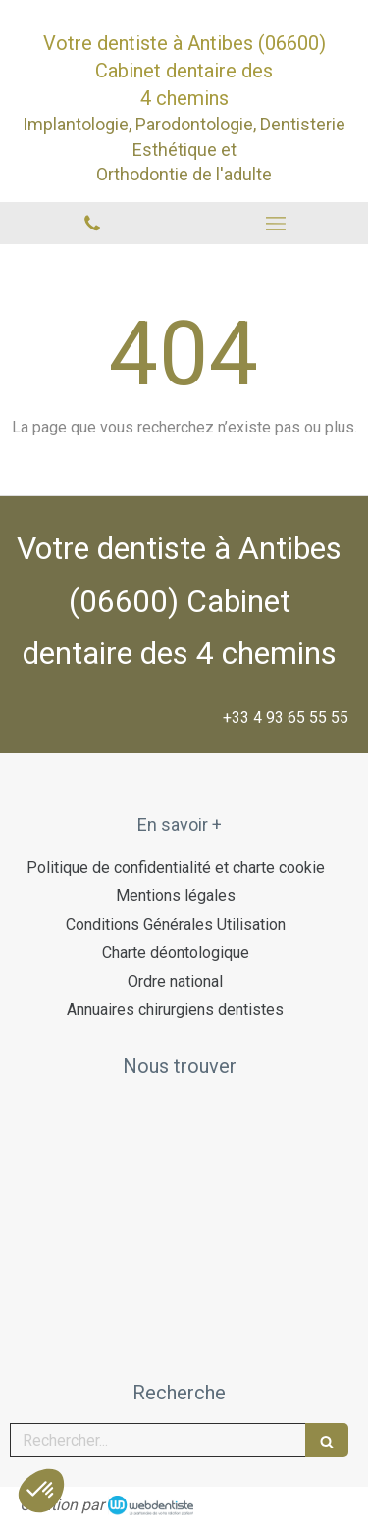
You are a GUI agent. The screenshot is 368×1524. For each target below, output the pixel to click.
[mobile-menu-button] (276, 223)
